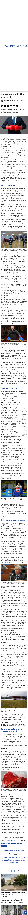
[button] (2, 106)
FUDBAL (19, 843)
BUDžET (7, 843)
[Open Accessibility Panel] (25, 912)
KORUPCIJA (4, 845)
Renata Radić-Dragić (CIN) (15, 100)
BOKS (3, 843)
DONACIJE (13, 843)
